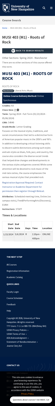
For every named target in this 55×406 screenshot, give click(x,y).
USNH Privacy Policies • (18, 330)
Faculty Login (13, 291)
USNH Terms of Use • (17, 334)
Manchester (8, 91)
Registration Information (18, 271)
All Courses (12, 264)
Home (4, 28)
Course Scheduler (15, 298)
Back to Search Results (27, 51)
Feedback (11, 304)
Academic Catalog (15, 277)
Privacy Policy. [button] (27, 393)
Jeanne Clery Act (14, 345)
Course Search (11, 20)
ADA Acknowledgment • (18, 338)
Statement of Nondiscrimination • (22, 341)
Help (9, 310)
